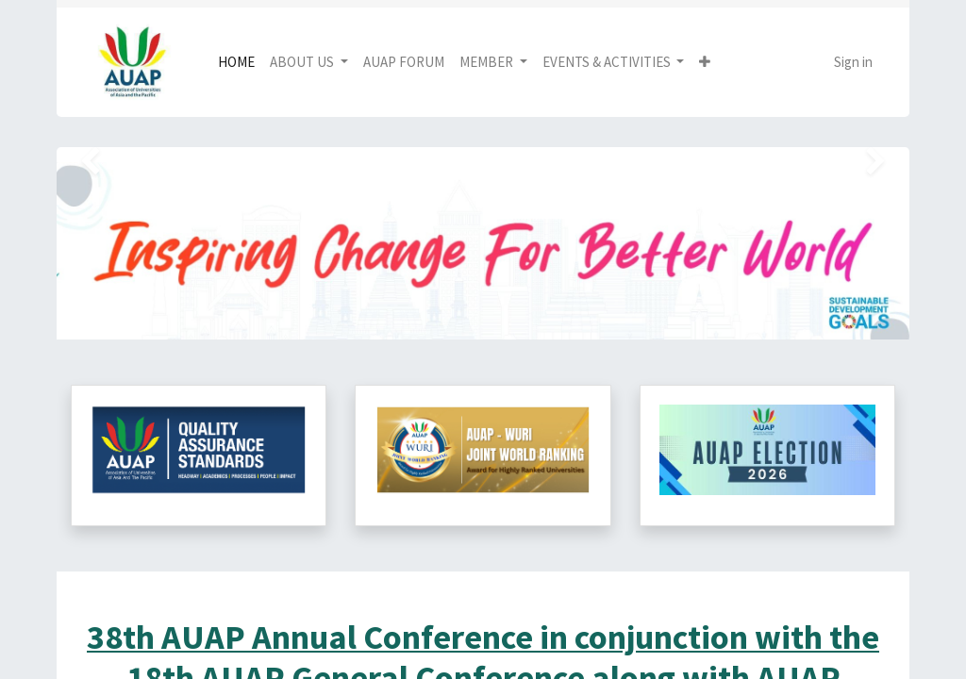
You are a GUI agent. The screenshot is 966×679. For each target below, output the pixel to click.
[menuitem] (236, 62)
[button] (704, 62)
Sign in (853, 62)
